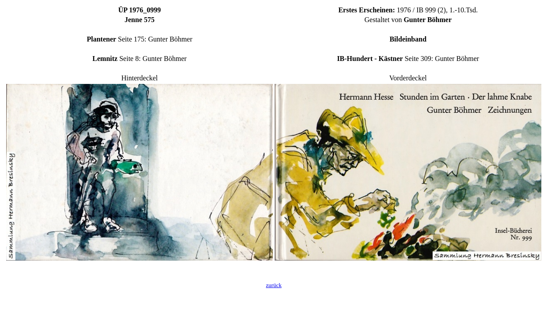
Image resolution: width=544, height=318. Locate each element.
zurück (273, 285)
